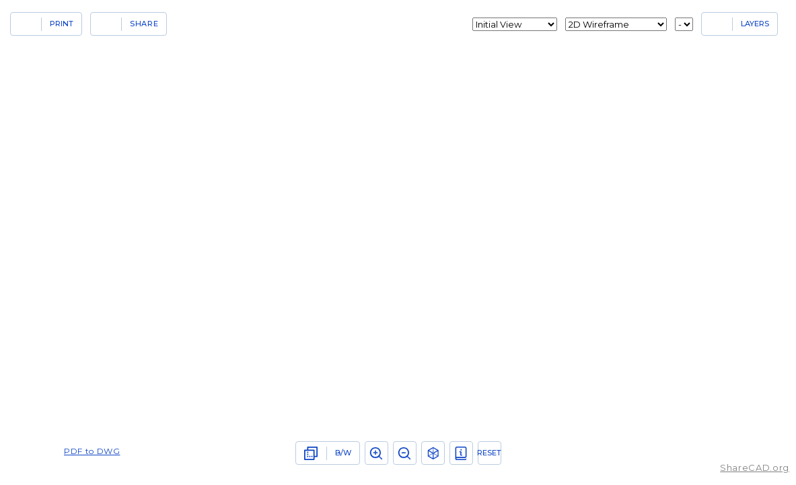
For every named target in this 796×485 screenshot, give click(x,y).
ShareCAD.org (754, 467)
